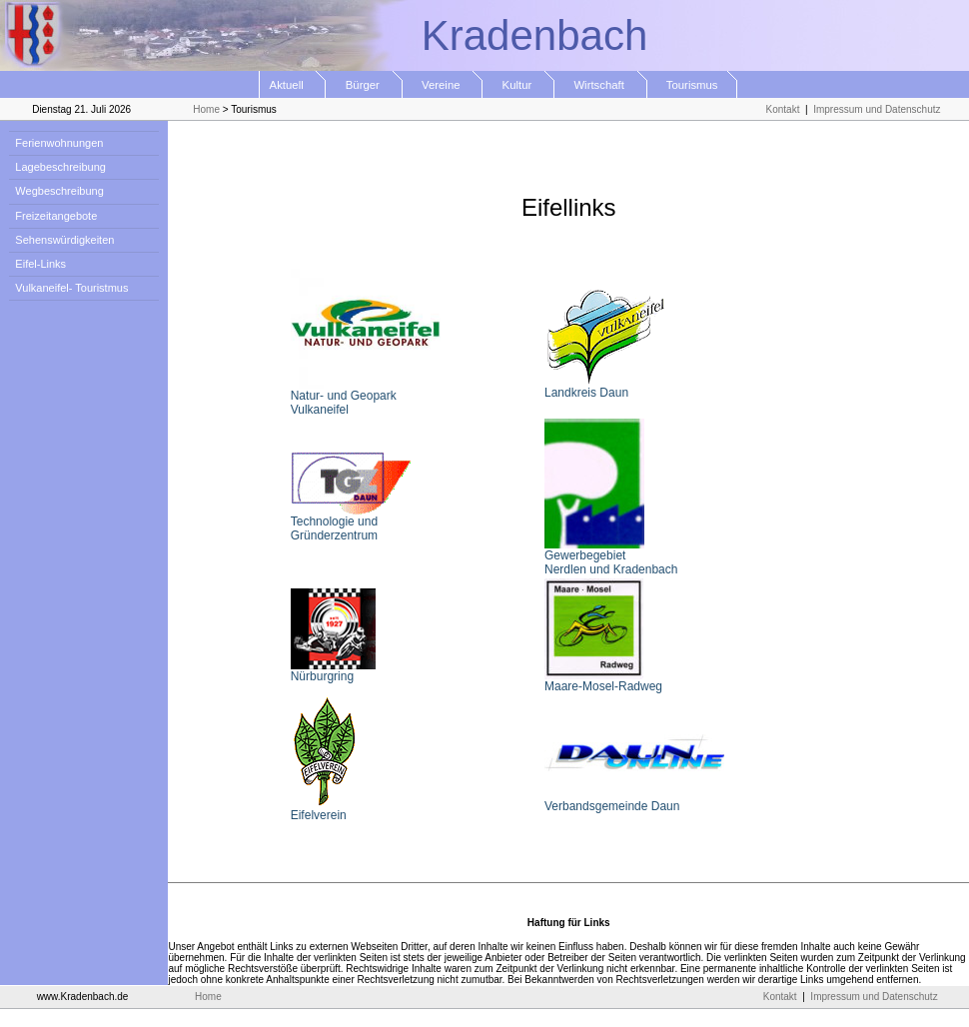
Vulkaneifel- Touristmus (68, 288)
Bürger (364, 85)
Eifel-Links (37, 264)
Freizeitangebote (53, 216)
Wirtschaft (600, 85)
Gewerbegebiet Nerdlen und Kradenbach (610, 556)
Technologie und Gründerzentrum (351, 523)
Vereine (443, 85)
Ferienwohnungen (56, 143)
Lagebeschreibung (57, 167)
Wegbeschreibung (56, 191)
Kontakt (783, 109)
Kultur (518, 85)
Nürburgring (333, 670)
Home (206, 109)
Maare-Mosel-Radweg (603, 680)
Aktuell (293, 85)
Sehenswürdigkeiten (61, 240)
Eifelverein (325, 809)
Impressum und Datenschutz (876, 109)
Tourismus (692, 85)
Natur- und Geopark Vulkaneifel (366, 397)
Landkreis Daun (604, 387)
